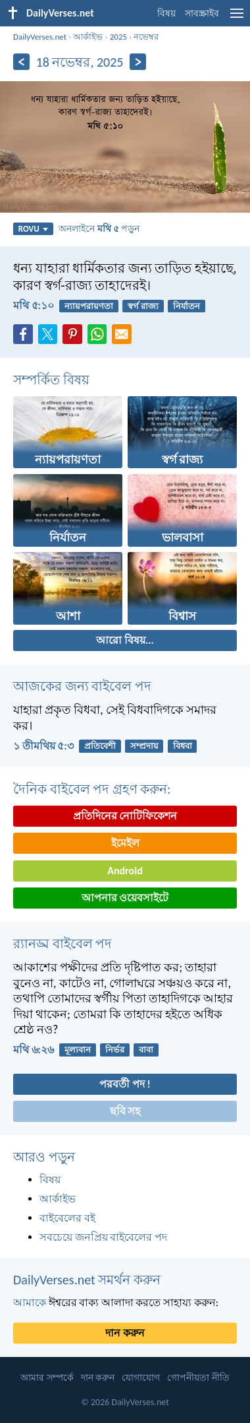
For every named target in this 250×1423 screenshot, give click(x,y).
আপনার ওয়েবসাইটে (125, 897)
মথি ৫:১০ (33, 305)
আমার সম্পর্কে (46, 1377)
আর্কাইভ (88, 37)
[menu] (237, 18)
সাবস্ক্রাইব (202, 13)
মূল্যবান (77, 1050)
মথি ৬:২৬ (33, 1049)
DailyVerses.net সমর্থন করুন (87, 1280)
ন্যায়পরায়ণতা (88, 306)
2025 (118, 37)
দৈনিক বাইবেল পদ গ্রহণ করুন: (91, 789)
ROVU (33, 229)
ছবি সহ (125, 1111)
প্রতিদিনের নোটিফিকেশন (125, 816)
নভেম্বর (146, 37)
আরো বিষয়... (124, 640)
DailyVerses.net (39, 37)
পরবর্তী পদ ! (124, 1084)
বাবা (146, 1050)
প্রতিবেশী (100, 746)
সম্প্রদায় (144, 746)
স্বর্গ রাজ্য (143, 306)
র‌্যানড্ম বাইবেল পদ (62, 944)
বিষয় (166, 13)
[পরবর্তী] (138, 61)
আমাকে (29, 1302)
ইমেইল (125, 843)
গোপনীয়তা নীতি (198, 1377)
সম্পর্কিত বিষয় (51, 380)
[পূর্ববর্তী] (21, 61)
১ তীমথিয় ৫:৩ (43, 746)
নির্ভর (114, 1050)
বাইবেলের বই (67, 1218)
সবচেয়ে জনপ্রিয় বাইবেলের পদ (103, 1237)
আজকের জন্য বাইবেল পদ (82, 686)
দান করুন (125, 1333)
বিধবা (182, 746)
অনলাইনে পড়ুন (99, 228)
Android (124, 870)
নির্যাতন (186, 306)
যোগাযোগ (141, 1377)
